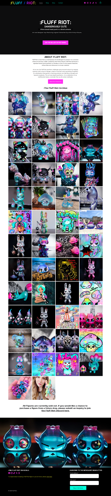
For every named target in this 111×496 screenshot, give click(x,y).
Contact (60, 3)
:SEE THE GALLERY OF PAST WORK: (55, 42)
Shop (47, 3)
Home (41, 3)
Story (53, 3)
